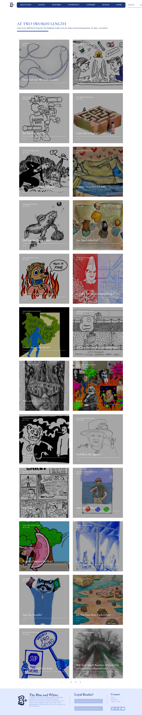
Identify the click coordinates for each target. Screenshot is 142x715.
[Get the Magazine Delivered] (88, 701)
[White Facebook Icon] (116, 708)
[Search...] (131, 4)
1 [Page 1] (66, 682)
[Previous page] (62, 682)
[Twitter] (119, 708)
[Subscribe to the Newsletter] (88, 708)
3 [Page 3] (75, 682)
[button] (74, 5)
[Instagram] (113, 708)
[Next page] (80, 682)
